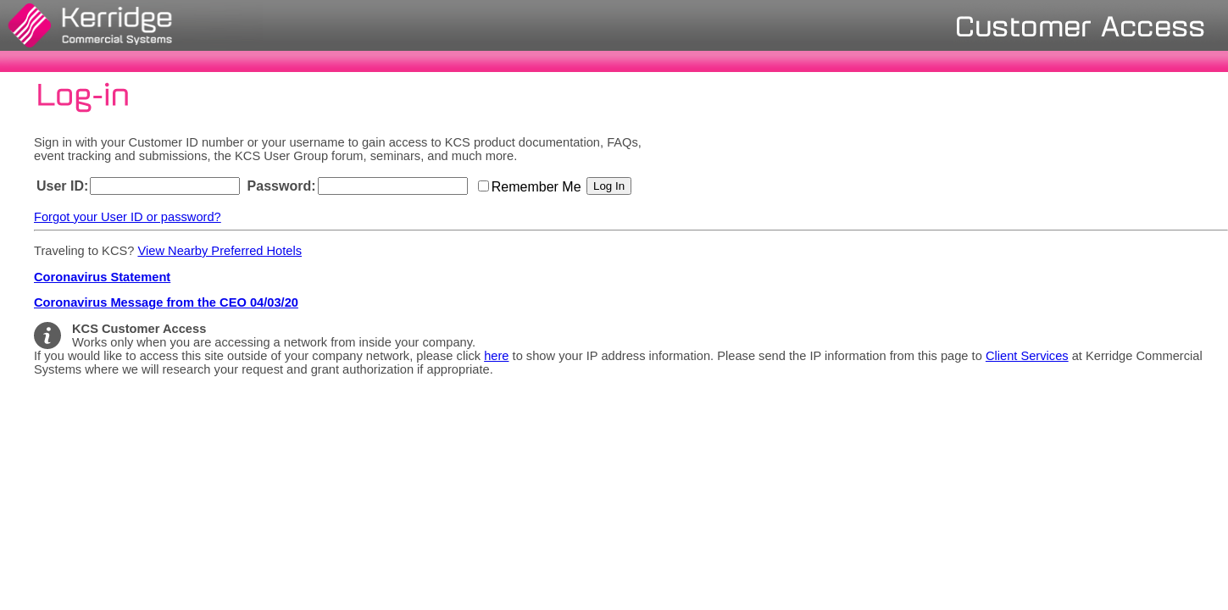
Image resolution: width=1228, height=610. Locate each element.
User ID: (62, 186)
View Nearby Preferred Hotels (219, 251)
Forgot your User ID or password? (127, 217)
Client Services (1027, 356)
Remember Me (538, 187)
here (496, 356)
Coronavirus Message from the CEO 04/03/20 (166, 302)
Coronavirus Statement (102, 277)
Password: (281, 186)
